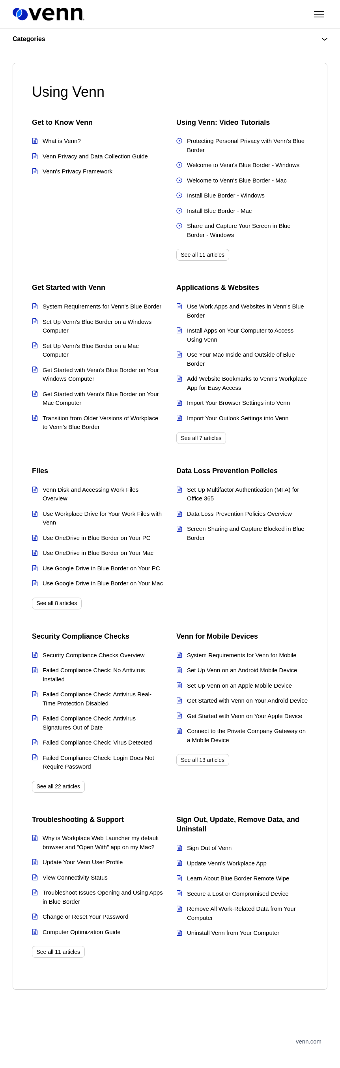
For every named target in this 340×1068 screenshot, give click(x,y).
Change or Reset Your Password (86, 916)
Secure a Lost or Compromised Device (238, 893)
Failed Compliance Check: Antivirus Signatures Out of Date (89, 723)
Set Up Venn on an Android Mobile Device (242, 670)
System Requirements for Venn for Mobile (242, 655)
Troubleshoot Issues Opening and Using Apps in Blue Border (103, 897)
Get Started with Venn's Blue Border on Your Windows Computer (101, 374)
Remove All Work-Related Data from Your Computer (241, 913)
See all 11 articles (203, 255)
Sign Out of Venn (209, 847)
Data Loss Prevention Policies (227, 471)
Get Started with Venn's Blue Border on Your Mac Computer (101, 398)
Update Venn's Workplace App (227, 863)
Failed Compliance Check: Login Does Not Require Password (98, 762)
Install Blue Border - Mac (219, 210)
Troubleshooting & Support (78, 820)
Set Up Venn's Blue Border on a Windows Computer (97, 326)
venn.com (308, 1041)
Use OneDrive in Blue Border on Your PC (96, 537)
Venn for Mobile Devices (217, 636)
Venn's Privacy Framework (77, 171)
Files (40, 471)
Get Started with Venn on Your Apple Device (245, 716)
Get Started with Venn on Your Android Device (247, 700)
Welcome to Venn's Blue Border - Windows (243, 165)
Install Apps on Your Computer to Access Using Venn (240, 335)
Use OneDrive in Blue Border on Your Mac (98, 552)
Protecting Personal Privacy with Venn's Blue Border (246, 145)
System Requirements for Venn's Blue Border (102, 306)
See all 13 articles (203, 760)
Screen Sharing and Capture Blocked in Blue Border (246, 533)
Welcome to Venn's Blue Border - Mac (237, 180)
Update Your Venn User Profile (83, 862)
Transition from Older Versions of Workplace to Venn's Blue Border (100, 423)
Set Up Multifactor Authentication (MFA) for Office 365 (243, 494)
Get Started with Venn (68, 287)
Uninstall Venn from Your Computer (233, 932)
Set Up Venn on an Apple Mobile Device (239, 685)
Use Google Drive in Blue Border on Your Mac (103, 583)
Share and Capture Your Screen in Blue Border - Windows (239, 230)
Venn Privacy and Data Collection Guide (95, 156)
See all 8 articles (57, 603)
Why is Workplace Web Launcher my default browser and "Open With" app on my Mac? (101, 842)
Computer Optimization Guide (82, 932)
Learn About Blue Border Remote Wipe (238, 878)
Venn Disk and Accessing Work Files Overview (90, 494)
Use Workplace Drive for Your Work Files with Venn (102, 518)
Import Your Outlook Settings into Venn (238, 418)
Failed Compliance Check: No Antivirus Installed (94, 675)
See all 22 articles (58, 786)
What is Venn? (62, 140)
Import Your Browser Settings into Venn (238, 402)
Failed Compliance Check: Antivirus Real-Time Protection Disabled (97, 699)
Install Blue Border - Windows (226, 195)
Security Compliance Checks (80, 636)
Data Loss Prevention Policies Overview (239, 513)
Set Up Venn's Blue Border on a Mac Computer (91, 350)
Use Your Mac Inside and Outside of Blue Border (241, 359)
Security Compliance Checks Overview (93, 655)
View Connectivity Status (75, 877)
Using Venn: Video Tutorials (223, 122)
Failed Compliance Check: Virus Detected (97, 742)
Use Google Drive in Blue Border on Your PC (101, 568)
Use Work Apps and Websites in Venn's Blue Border (245, 311)
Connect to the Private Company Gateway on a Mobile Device (246, 735)
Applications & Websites (217, 287)
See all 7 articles (201, 438)
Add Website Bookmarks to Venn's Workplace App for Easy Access (247, 383)
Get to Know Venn (62, 122)
